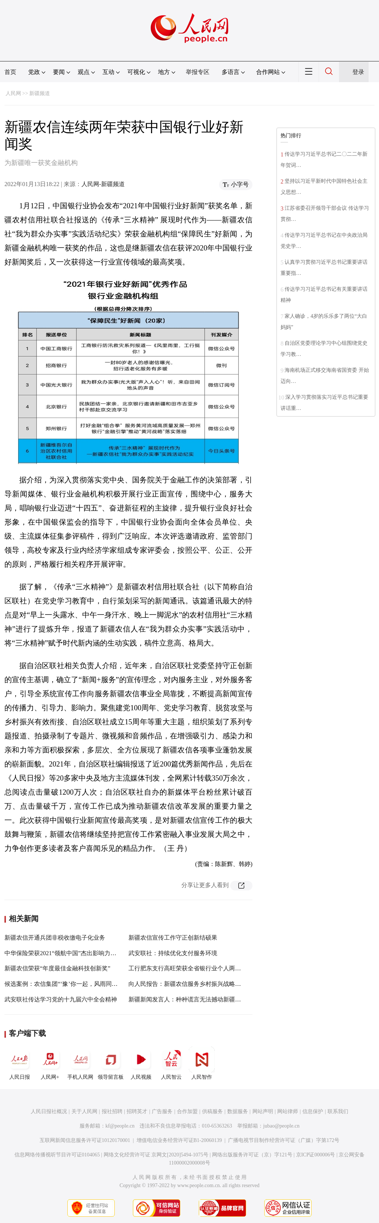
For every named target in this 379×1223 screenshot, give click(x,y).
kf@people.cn (120, 1126)
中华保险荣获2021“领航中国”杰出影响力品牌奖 (66, 953)
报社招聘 (112, 1111)
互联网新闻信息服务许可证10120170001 (85, 1140)
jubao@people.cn (281, 1126)
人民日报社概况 (49, 1111)
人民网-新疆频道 (103, 184)
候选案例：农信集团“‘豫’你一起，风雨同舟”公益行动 (74, 984)
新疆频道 (39, 93)
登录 (358, 72)
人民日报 (20, 1063)
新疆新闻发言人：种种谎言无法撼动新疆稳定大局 (193, 999)
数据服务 (237, 1111)
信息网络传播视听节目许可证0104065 (57, 1155)
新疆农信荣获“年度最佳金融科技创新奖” (57, 968)
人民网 (13, 93)
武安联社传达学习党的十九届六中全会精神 (60, 999)
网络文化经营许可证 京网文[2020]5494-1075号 (156, 1155)
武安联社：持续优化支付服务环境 (172, 953)
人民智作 (202, 1063)
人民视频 (141, 1063)
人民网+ (50, 1063)
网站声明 (262, 1111)
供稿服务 (212, 1111)
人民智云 (171, 1063)
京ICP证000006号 (315, 1155)
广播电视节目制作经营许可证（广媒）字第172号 (283, 1140)
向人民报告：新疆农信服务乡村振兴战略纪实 (187, 984)
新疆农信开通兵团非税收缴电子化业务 (54, 937)
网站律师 (287, 1111)
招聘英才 (137, 1111)
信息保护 (312, 1111)
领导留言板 (111, 1063)
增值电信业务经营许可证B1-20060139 (179, 1140)
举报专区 (197, 72)
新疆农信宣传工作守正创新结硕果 (172, 937)
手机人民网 (80, 1063)
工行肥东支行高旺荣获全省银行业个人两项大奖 (190, 968)
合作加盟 (187, 1111)
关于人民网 (84, 1111)
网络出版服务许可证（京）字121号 (252, 1155)
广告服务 (162, 1111)
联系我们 (338, 1111)
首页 (10, 72)
